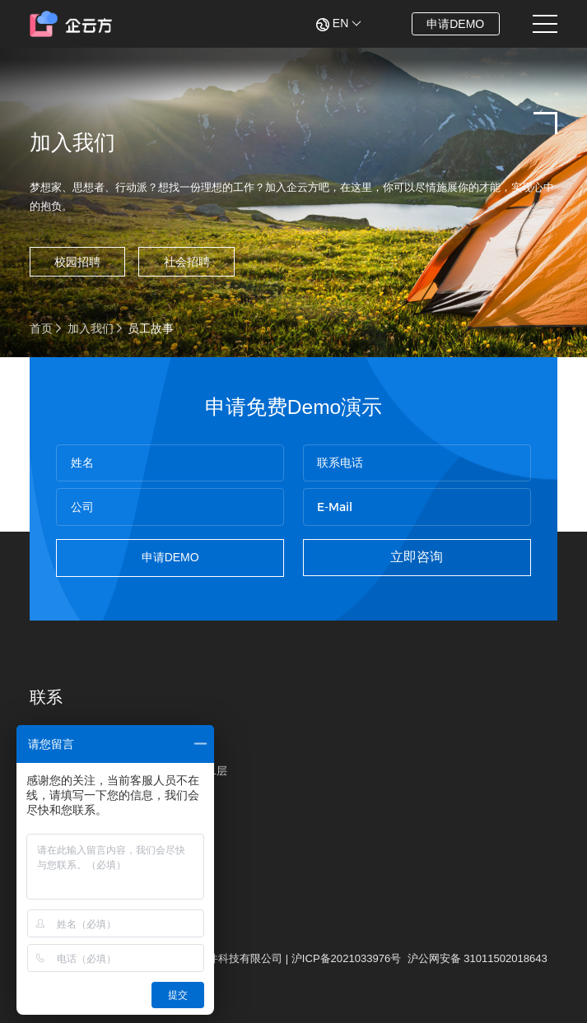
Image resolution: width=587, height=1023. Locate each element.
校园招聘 (77, 261)
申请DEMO (455, 23)
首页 (41, 328)
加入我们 (91, 328)
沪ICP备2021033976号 (346, 958)
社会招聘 (187, 261)
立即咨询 (416, 557)
